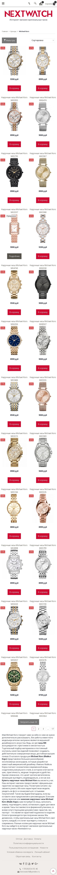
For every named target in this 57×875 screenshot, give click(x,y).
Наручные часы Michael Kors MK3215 (14, 434)
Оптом (19, 839)
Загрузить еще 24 (28, 722)
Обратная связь (23, 856)
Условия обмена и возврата (20, 852)
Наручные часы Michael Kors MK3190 (43, 602)
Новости (44, 847)
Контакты (36, 856)
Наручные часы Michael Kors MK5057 (14, 658)
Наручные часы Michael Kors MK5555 (43, 378)
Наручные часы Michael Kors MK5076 (43, 658)
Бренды (13, 31)
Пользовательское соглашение (23, 847)
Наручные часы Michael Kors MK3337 (14, 211)
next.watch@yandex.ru (30, 871)
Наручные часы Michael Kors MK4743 (14, 266)
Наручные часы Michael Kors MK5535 (43, 490)
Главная (5, 31)
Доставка (28, 839)
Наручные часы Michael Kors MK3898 (14, 546)
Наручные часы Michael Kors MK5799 (43, 546)
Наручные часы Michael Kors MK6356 (14, 322)
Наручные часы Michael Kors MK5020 (14, 602)
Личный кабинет (42, 852)
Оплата (37, 839)
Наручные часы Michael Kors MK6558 (43, 266)
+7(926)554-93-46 (30, 868)
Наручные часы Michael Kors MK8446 (14, 714)
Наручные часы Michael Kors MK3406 (14, 378)
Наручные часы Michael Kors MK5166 (14, 490)
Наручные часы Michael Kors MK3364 (43, 714)
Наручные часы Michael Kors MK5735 (14, 155)
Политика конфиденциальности (28, 843)
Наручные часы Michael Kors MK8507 (43, 322)
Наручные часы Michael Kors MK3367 (43, 155)
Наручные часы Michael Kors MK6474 (43, 99)
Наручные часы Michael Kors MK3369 (43, 434)
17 (53, 729)
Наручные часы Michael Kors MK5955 (14, 99)
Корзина (50, 3)
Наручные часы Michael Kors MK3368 (43, 211)
